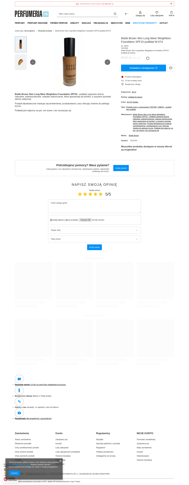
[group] (70, 62)
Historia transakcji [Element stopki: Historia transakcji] (63, 456)
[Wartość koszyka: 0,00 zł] (171, 14)
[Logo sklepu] (32, 14)
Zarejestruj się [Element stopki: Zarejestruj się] (62, 439)
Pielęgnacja (101, 23)
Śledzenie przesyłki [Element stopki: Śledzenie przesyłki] (23, 443)
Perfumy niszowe (38, 23)
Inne (127, 23)
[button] (33, 62)
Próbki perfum (59, 23)
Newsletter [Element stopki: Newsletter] (60, 464)
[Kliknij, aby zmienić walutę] (126, 14)
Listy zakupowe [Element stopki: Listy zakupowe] (62, 448)
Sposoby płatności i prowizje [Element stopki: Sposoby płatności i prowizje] (108, 443)
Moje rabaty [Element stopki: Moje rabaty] (60, 460)
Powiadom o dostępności (143, 68)
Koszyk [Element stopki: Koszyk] (59, 443)
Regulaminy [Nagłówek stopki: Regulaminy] (103, 433)
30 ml (134, 92)
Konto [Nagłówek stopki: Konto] (59, 433)
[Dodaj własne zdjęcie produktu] (97, 219)
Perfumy (20, 23)
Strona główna (29, 31)
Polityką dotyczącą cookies (19, 465)
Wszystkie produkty (145, 23)
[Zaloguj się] (140, 14)
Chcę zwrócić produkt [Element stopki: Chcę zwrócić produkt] (24, 452)
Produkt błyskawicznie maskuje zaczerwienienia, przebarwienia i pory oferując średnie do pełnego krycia (152, 126)
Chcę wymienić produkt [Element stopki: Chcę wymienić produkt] (25, 456)
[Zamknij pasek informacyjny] (171, 3)
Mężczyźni (117, 23)
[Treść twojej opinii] (94, 206)
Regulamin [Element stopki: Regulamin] (100, 448)
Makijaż (86, 23)
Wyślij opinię (94, 247)
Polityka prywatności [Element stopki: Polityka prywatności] (104, 452)
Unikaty (74, 23)
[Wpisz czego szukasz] (87, 14)
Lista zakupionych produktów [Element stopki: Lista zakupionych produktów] (68, 452)
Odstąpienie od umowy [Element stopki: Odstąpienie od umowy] (105, 456)
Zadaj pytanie (121, 168)
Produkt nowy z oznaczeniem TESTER (141, 107)
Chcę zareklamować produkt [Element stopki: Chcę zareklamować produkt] (27, 448)
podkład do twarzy (135, 97)
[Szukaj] (115, 14)
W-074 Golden (132, 102)
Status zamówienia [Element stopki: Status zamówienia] (23, 439)
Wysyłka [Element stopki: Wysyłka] (99, 439)
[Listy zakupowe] (156, 14)
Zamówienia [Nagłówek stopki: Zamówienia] (22, 433)
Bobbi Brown (134, 136)
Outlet (164, 23)
